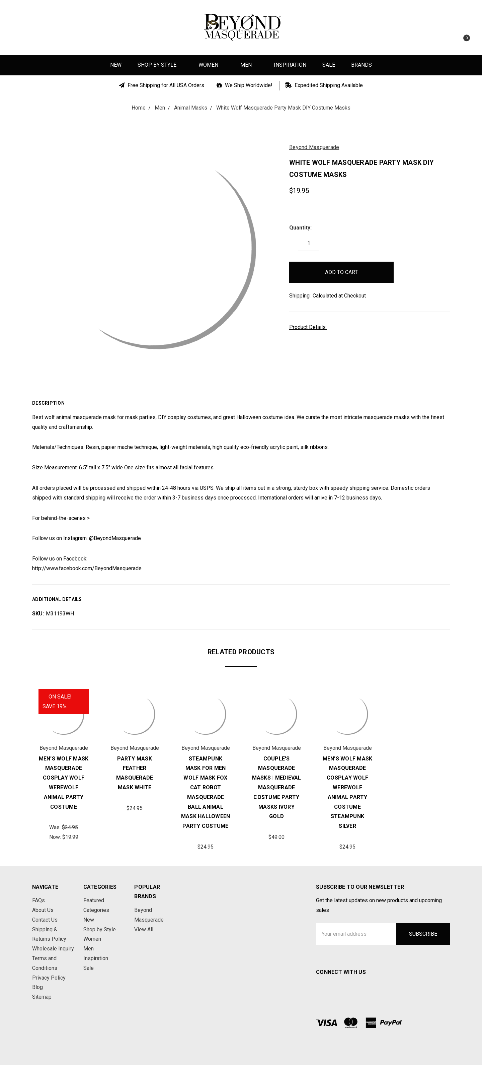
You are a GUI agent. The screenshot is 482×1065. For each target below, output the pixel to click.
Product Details (309, 327)
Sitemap (42, 997)
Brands (361, 65)
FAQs (38, 900)
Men (249, 65)
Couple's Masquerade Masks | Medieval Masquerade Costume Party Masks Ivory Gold (276, 787)
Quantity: (300, 227)
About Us (43, 910)
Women (211, 65)
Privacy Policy (49, 978)
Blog (37, 987)
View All (143, 929)
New (116, 65)
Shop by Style (160, 65)
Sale (328, 65)
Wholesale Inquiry (53, 948)
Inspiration (290, 65)
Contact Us (45, 920)
